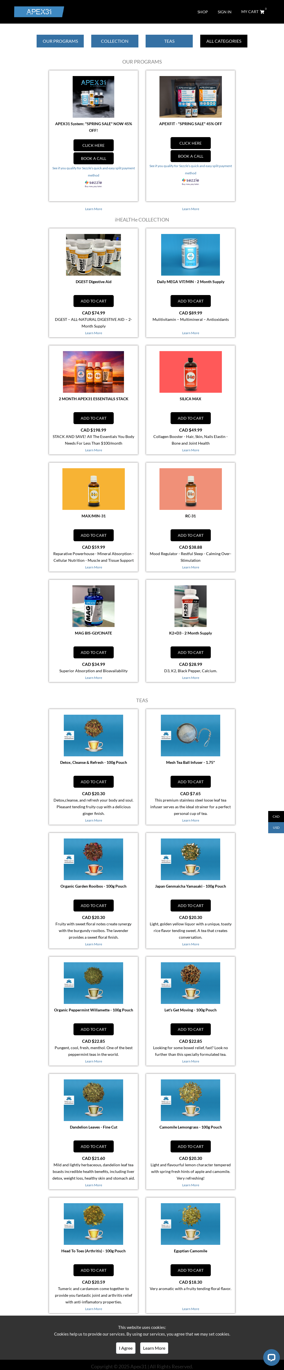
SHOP (202, 11)
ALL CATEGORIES (223, 41)
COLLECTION (114, 41)
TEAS (169, 41)
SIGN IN (225, 11)
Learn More (154, 1348)
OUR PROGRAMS (60, 41)
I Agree (126, 1348)
